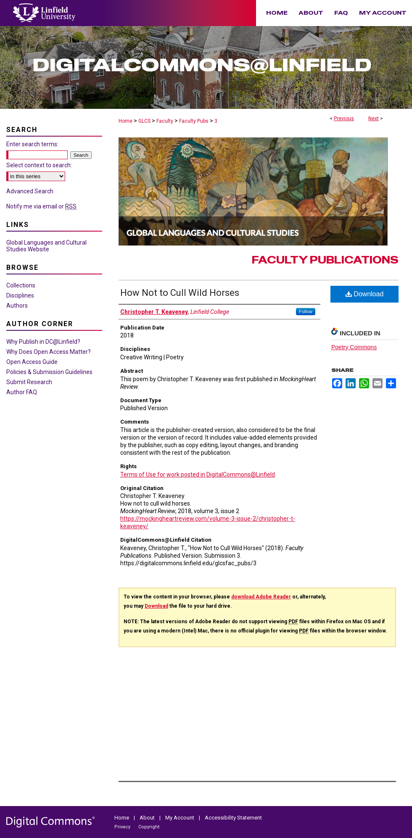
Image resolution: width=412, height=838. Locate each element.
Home (125, 121)
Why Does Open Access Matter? (48, 351)
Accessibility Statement (233, 817)
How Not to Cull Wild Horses (179, 292)
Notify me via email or (41, 206)
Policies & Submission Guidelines (49, 372)
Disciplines (20, 295)
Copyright (148, 827)
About (148, 817)
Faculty (164, 121)
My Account (180, 817)
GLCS (144, 121)
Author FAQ (21, 392)
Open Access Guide (32, 361)
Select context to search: (39, 165)
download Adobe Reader (261, 597)
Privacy (123, 827)
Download (365, 294)
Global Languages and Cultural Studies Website (46, 246)
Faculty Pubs (194, 121)
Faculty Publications (325, 259)
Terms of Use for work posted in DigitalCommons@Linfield (197, 474)
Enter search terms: (32, 144)
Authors (17, 305)
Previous (344, 118)
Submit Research (29, 382)
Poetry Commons (354, 347)
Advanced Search (29, 191)
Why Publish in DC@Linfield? (43, 341)
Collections (20, 285)
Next (373, 118)
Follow (305, 311)
